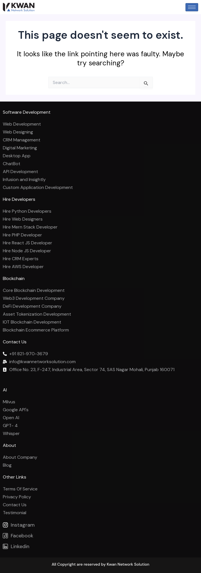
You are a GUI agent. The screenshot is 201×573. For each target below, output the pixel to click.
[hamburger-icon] (191, 7)
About (9, 445)
